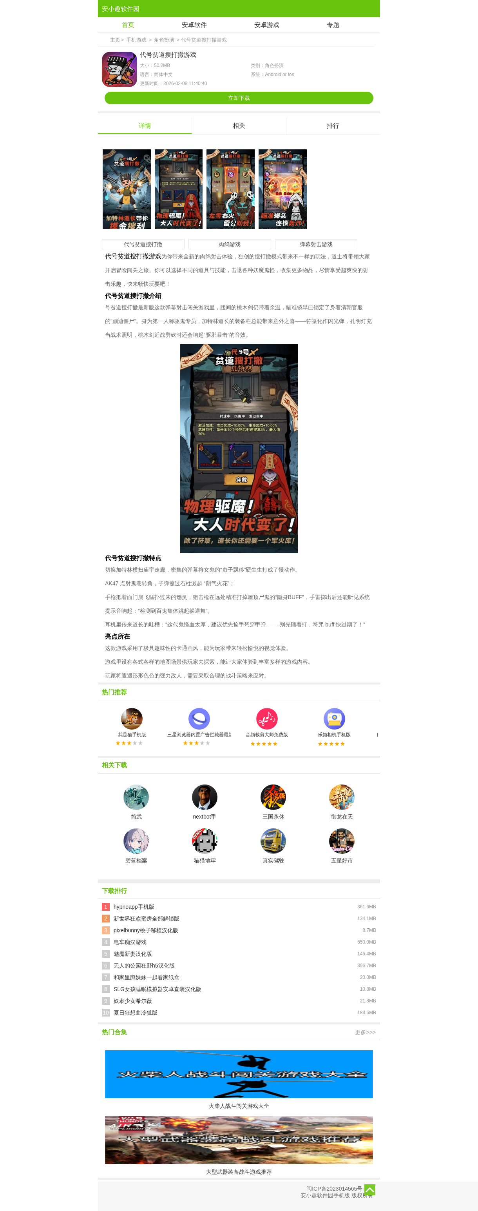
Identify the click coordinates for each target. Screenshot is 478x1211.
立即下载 (239, 98)
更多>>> (365, 1032)
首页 (128, 25)
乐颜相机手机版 (334, 722)
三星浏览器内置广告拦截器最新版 (199, 722)
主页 (115, 40)
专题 (333, 25)
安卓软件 (194, 25)
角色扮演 (164, 40)
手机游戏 (136, 40)
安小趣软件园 (120, 8)
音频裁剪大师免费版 (267, 722)
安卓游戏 (266, 25)
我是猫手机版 (132, 722)
